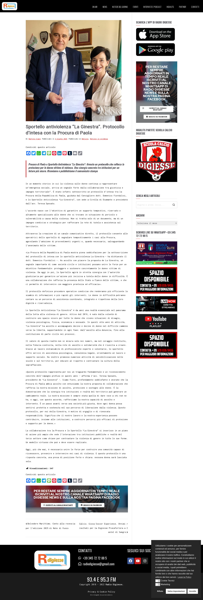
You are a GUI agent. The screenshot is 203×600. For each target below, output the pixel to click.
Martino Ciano (35, 139)
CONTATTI (195, 6)
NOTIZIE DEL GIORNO (120, 6)
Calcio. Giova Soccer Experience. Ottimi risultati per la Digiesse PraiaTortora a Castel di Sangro (103, 528)
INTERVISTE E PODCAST (152, 6)
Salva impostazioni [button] (176, 591)
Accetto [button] (192, 591)
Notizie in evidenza (99, 139)
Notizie (85, 139)
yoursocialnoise (107, 595)
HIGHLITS (170, 6)
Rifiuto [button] (160, 591)
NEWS (105, 6)
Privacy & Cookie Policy (101, 592)
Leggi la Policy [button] (184, 577)
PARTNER (182, 6)
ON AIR (94, 6)
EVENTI (135, 6)
